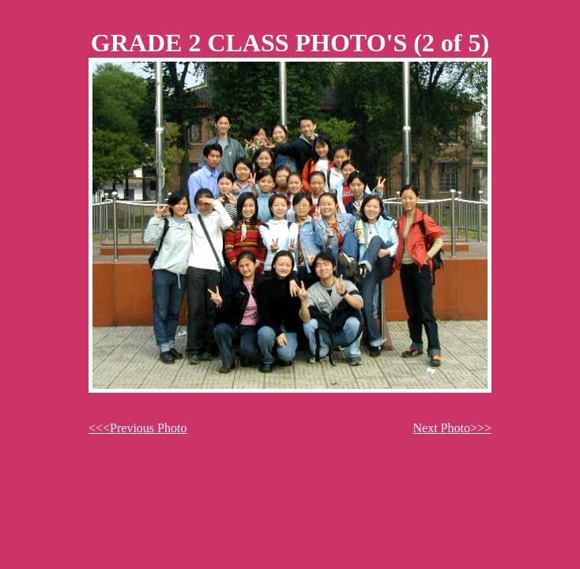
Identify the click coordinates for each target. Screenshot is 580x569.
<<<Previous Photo (137, 428)
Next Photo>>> (451, 428)
